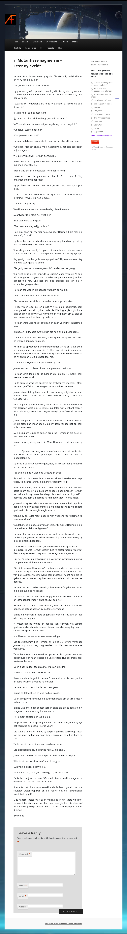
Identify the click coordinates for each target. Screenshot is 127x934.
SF (41, 48)
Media (75, 41)
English (25, 41)
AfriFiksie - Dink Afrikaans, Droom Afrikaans (63, 924)
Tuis (16, 41)
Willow (95, 107)
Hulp (60, 48)
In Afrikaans (51, 41)
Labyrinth (96, 111)
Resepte (50, 48)
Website (22, 906)
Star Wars (96, 125)
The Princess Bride (100, 118)
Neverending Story (100, 114)
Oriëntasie (37, 41)
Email (22, 896)
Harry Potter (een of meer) (101, 95)
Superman (97, 132)
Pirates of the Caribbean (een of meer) (101, 89)
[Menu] (117, 96)
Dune (95, 128)
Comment (24, 854)
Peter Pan (96, 121)
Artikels (64, 41)
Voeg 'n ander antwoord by (101, 135)
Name (23, 885)
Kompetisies (30, 48)
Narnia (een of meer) (101, 100)
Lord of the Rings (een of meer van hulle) (102, 83)
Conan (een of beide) (101, 104)
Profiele (17, 48)
